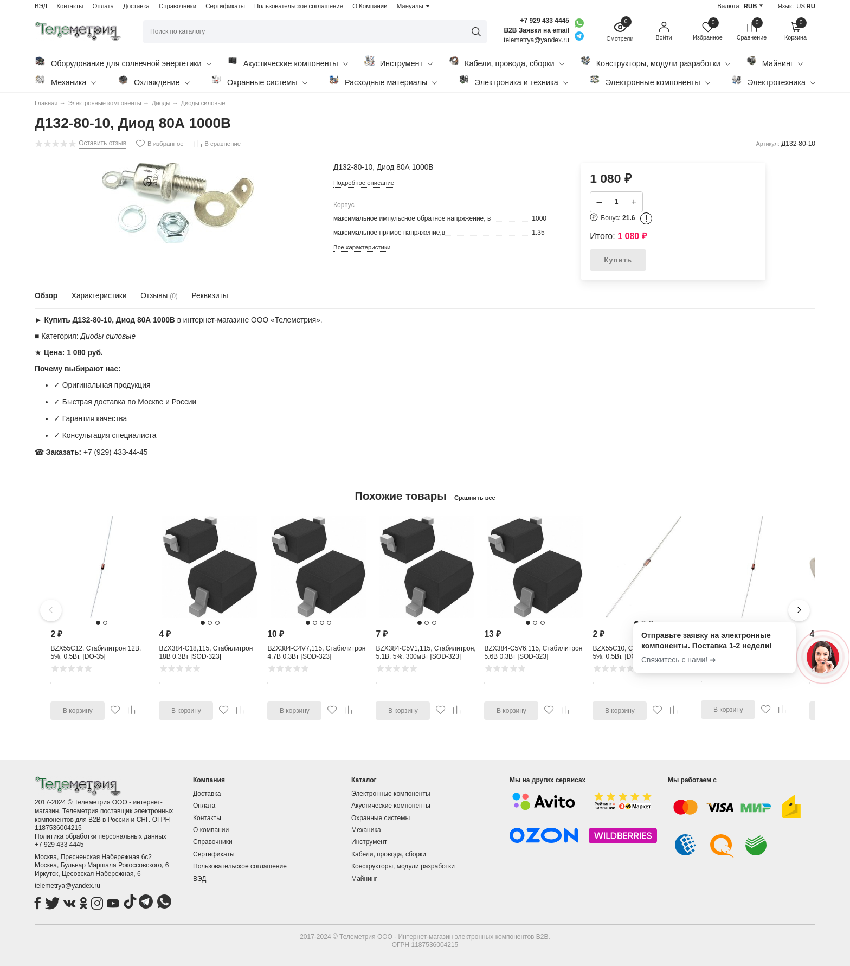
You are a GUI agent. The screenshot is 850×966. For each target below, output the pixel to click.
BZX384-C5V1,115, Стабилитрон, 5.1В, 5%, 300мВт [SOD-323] (425, 653)
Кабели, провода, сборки (506, 61)
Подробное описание (363, 182)
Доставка (136, 6)
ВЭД (41, 6)
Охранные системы (259, 80)
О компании (211, 830)
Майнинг (774, 61)
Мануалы (410, 6)
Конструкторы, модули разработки (655, 61)
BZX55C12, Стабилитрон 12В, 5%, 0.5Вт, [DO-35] (95, 653)
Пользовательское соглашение (298, 6)
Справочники (177, 6)
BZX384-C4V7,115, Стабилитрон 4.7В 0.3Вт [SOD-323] (316, 653)
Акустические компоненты (287, 61)
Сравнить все (474, 497)
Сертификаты (225, 6)
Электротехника (773, 80)
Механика (65, 80)
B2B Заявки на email (536, 30)
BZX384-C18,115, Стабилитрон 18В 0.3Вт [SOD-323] (206, 653)
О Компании (369, 6)
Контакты (69, 6)
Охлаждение (154, 80)
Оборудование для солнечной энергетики (123, 61)
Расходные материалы (383, 80)
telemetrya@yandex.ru (67, 886)
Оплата (103, 6)
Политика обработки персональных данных (100, 836)
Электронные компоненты (649, 80)
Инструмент (398, 61)
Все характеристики (361, 247)
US (800, 6)
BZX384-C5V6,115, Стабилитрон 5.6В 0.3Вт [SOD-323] (533, 653)
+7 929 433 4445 (544, 20)
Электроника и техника (513, 80)
